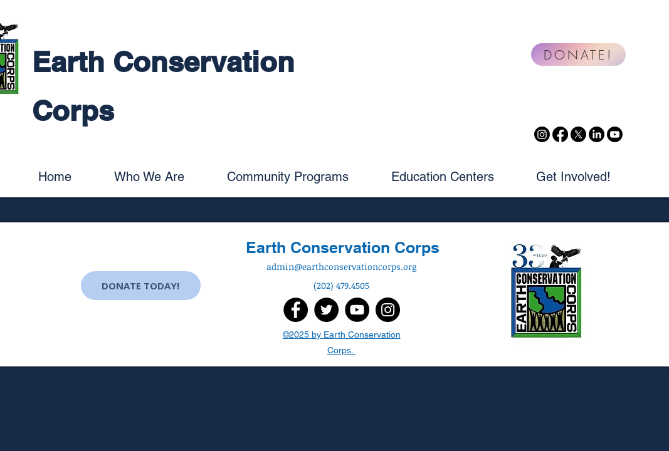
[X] (578, 134)
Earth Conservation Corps (343, 247)
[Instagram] (542, 134)
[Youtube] (615, 134)
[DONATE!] (578, 54)
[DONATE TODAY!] (141, 285)
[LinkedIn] (596, 134)
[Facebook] (560, 134)
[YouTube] (357, 310)
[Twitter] (326, 310)
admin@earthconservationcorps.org (341, 266)
